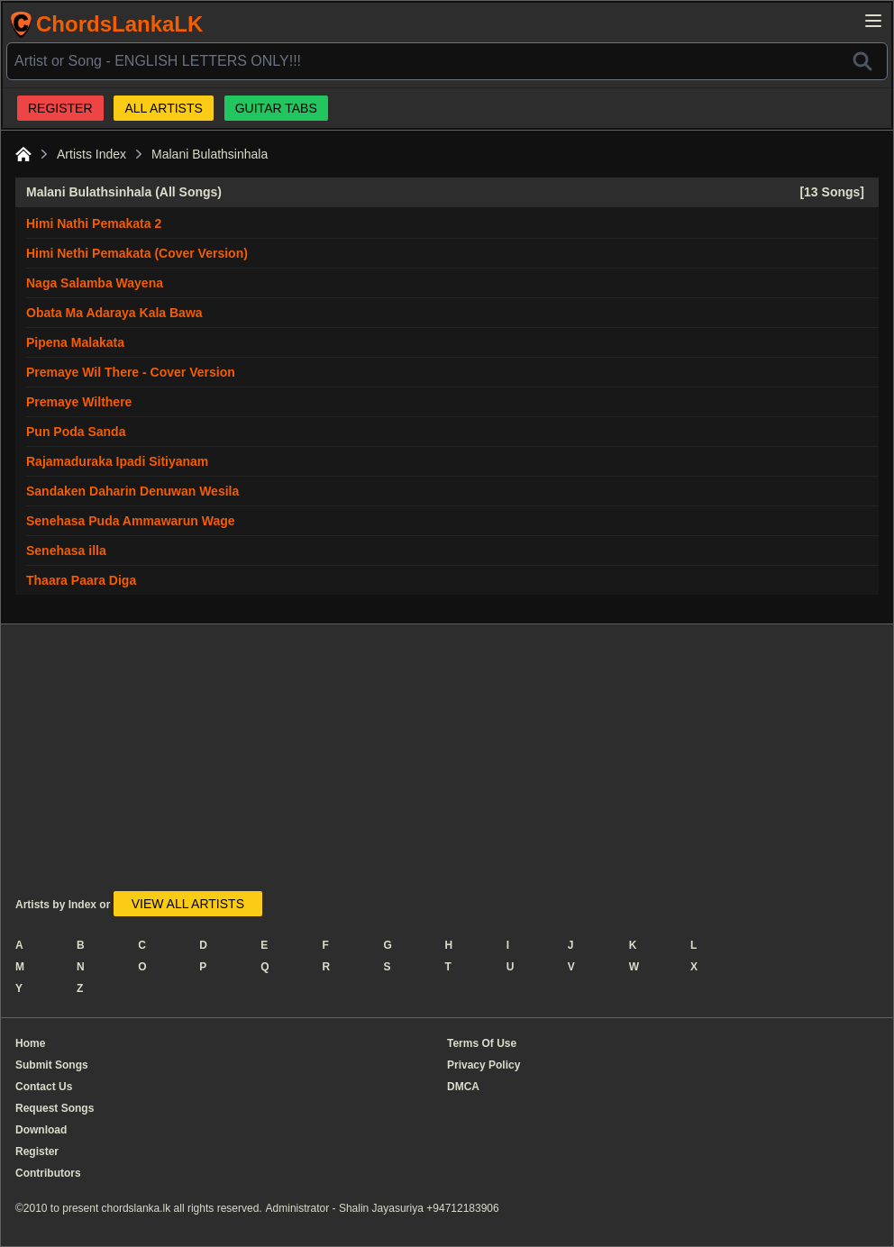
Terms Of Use (481, 1043)
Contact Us (43, 1086)
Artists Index (91, 154)
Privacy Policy (483, 1065)
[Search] (862, 61)
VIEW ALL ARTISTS (188, 904)
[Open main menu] (873, 21)
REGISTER (60, 108)
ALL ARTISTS (163, 108)
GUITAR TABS (276, 108)
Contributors (48, 1173)
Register (37, 1151)
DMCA (463, 1086)
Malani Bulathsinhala (209, 154)
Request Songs (54, 1108)
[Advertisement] (379, 765)
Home (30, 1043)
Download (41, 1130)
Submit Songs (51, 1065)
